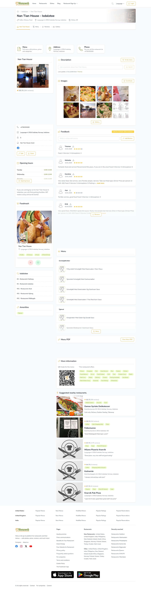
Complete (89, 371)
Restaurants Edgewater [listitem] (118, 547)
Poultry (118, 371)
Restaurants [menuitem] (43, 3)
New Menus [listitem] (59, 511)
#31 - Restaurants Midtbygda (26, 298)
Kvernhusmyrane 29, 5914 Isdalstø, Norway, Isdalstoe (101, 409)
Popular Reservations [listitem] (123, 511)
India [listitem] (96, 537)
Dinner (82, 371)
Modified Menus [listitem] (81, 511)
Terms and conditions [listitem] (63, 560)
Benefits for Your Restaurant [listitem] (65, 541)
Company (18, 542)
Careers (49, 586)
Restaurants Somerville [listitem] (118, 544)
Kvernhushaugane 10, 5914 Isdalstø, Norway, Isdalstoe (101, 474)
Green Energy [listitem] (61, 544)
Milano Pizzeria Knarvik (95, 449)
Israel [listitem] (99, 544)
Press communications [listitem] (63, 537)
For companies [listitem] (61, 557)
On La (92, 374)
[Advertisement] (51, 37)
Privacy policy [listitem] (61, 550)
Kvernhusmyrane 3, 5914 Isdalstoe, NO (96, 431)
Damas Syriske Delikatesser (97, 406)
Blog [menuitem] (58, 3)
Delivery (97, 377)
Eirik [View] (66, 204)
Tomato (105, 377)
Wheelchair (114, 380)
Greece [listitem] (104, 541)
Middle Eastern (90, 402)
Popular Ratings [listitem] (101, 511)
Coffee (87, 424)
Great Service (104, 371)
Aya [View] (66, 190)
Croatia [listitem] (91, 544)
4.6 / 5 (91, 400)
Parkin (130, 374)
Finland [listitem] (98, 541)
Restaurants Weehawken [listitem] (119, 537)
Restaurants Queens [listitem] (117, 550)
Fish (96, 371)
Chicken (125, 371)
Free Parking (104, 380)
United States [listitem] (100, 534)
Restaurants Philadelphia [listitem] (119, 541)
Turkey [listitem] (86, 544)
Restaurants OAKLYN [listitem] (118, 554)
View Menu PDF (127, 339)
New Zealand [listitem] (88, 539)
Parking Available (114, 377)
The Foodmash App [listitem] (63, 567)
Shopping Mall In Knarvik (99, 467)
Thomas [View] (68, 146)
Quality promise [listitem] (61, 534)
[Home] (22, 3)
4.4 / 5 (90, 464)
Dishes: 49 (74, 20)
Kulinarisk (89, 471)
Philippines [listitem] (101, 537)
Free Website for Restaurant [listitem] (65, 547)
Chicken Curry (122, 374)
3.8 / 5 (91, 421)
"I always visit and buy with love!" (94, 477)
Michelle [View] (68, 160)
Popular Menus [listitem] (40, 511)
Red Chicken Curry (85, 380)
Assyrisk (99, 402)
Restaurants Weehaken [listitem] (118, 557)
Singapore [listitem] (87, 541)
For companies (40, 586)
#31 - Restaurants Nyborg (25, 294)
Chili (108, 374)
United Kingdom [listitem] (89, 537)
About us (25, 542)
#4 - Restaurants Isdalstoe (25, 284)
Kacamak (95, 380)
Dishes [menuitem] (52, 3)
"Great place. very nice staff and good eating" (98, 456)
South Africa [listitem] (102, 539)
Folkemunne (90, 428)
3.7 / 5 (91, 486)
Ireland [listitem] (95, 539)
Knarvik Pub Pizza (92, 493)
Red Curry (83, 377)
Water (90, 377)
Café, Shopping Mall (97, 424)
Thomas (79, 72)
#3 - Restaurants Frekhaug (25, 279)
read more (100, 183)
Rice (112, 371)
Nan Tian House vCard (27, 143)
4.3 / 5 (92, 443)
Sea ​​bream (125, 377)
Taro (114, 374)
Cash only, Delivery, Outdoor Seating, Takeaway (99, 412)
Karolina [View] (68, 174)
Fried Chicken (100, 374)
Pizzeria (88, 489)
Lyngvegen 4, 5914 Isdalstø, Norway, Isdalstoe (98, 452)
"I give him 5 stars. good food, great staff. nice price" (100, 499)
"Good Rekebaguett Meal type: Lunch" (96, 434)
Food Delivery (84, 374)
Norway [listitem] (93, 541)
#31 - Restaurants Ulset (24, 289)
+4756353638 (24, 127)
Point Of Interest (101, 446)
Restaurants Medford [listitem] (117, 534)
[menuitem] (71, 3)
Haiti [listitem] (95, 544)
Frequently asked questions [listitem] (65, 554)
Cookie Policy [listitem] (61, 563)
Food (105, 402)
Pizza (107, 424)
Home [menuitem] (34, 3)
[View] (60, 147)
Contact (32, 586)
